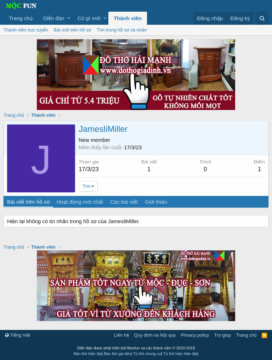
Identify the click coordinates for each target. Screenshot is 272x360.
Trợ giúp (222, 335)
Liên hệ (121, 335)
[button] (69, 18)
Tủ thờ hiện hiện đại (180, 354)
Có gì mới (89, 18)
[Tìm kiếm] (262, 18)
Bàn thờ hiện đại (88, 354)
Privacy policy (195, 335)
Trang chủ (21, 18)
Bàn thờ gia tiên (117, 354)
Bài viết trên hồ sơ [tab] (28, 202)
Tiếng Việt (17, 335)
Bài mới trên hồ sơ (72, 30)
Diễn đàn (53, 18)
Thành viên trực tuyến (26, 30)
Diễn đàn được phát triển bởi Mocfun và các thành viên (136, 348)
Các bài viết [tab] (124, 202)
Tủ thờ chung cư (147, 354)
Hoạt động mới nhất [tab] (80, 202)
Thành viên (128, 18)
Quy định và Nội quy (155, 335)
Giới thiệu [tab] (156, 202)
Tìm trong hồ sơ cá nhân (122, 30)
